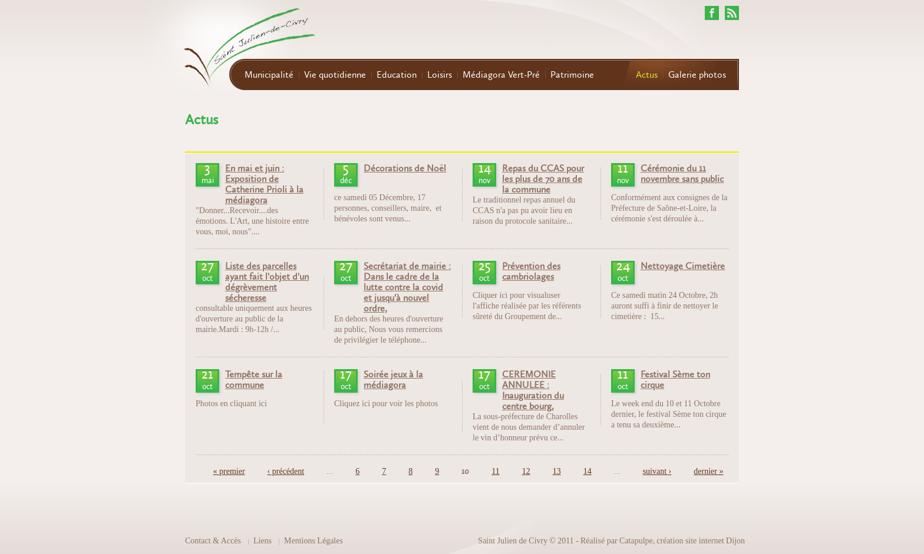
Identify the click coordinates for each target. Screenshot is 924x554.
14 (587, 471)
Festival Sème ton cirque (675, 379)
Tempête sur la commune (253, 379)
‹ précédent (286, 471)
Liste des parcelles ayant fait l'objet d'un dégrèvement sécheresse (267, 282)
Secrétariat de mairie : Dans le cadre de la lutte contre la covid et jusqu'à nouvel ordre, (407, 287)
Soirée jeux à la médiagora (393, 379)
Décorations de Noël (405, 168)
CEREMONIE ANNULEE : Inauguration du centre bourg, (533, 390)
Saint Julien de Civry (512, 540)
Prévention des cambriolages (531, 271)
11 (495, 471)
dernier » (708, 471)
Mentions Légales (313, 540)
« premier (229, 471)
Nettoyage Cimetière (683, 266)
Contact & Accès (213, 540)
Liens (262, 540)
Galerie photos (697, 74)
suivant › (657, 471)
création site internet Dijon (700, 540)
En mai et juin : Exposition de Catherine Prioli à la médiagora (264, 184)
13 (557, 471)
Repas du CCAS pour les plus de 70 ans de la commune (543, 179)
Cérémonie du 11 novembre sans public (682, 173)
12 (526, 471)
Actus (647, 74)
